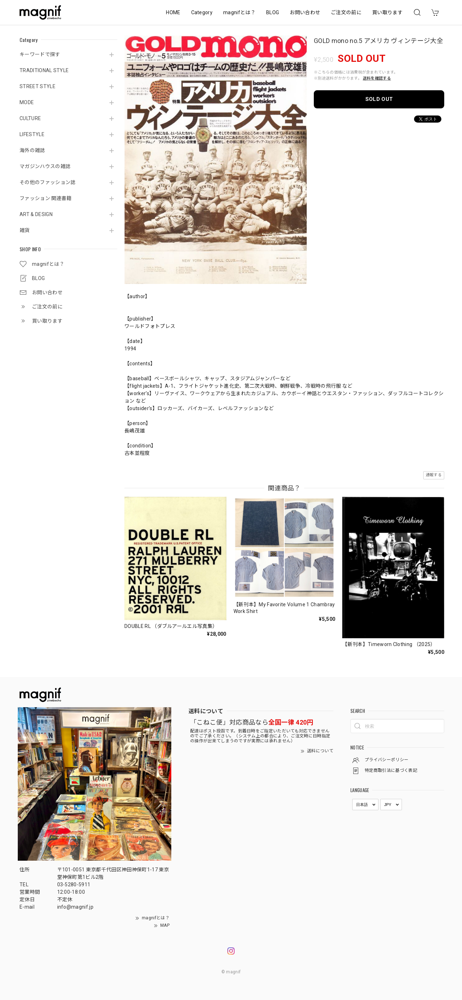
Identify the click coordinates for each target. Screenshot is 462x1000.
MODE (27, 102)
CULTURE (30, 118)
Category (202, 12)
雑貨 (25, 230)
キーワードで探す (40, 54)
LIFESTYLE (32, 134)
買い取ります (387, 12)
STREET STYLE (37, 86)
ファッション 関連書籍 (46, 198)
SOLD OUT (379, 99)
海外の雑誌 (32, 150)
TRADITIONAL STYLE (44, 70)
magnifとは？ (239, 12)
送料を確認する (377, 78)
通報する (434, 475)
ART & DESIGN (36, 214)
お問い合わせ (305, 12)
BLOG (272, 12)
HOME (173, 12)
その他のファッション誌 (48, 182)
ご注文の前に (346, 12)
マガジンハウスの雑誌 (45, 166)
